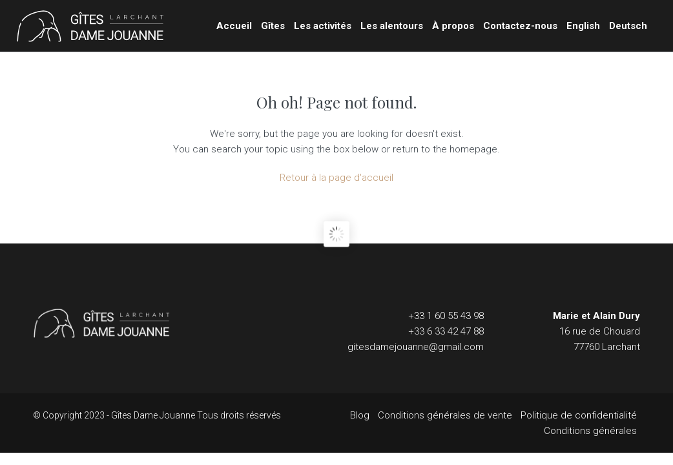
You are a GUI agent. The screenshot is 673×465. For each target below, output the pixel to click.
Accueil (234, 26)
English (583, 26)
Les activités (322, 26)
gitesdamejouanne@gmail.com (415, 347)
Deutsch (628, 26)
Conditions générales (590, 431)
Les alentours (391, 26)
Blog (359, 415)
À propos (453, 26)
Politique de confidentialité (579, 415)
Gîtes (273, 26)
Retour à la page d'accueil (336, 177)
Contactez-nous (520, 26)
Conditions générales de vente (445, 415)
